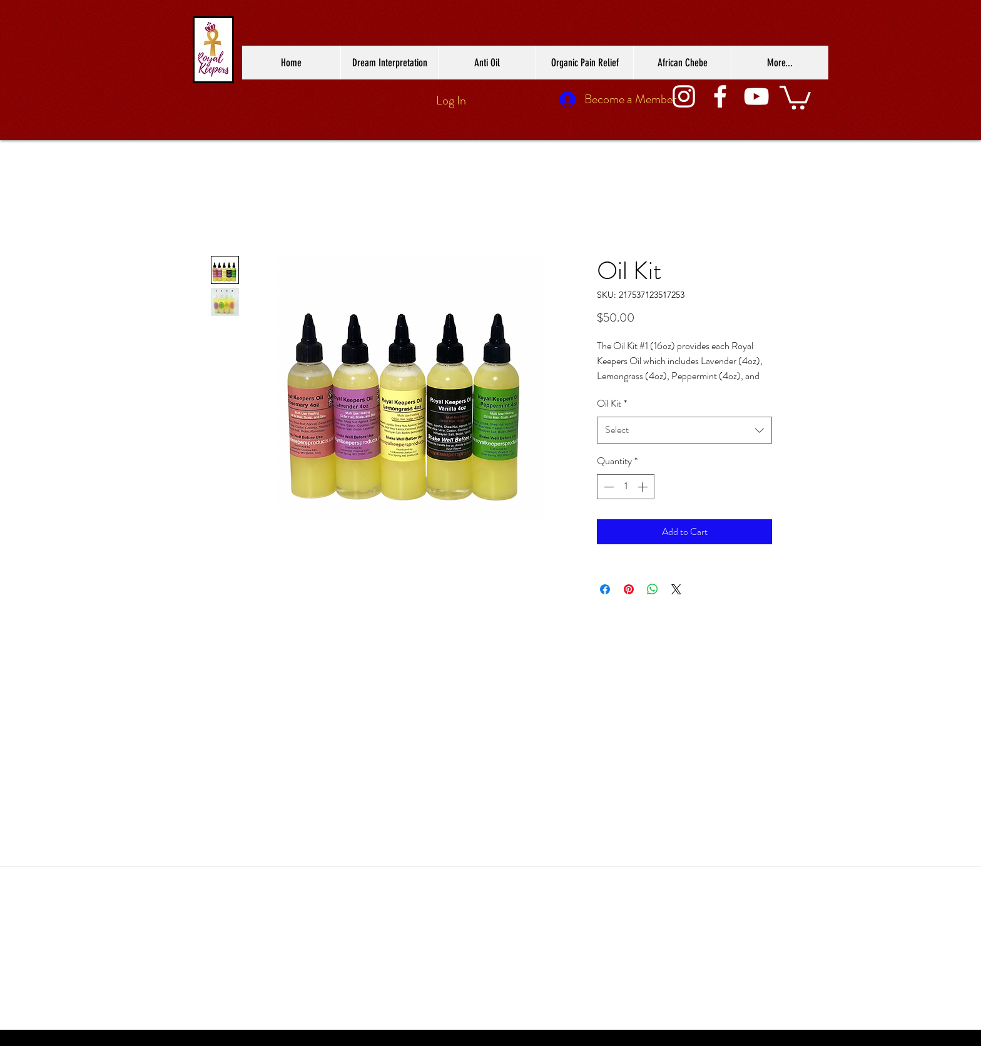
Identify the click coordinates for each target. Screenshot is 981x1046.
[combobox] (684, 430)
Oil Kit (612, 403)
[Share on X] (676, 589)
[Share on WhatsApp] (652, 589)
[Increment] (644, 487)
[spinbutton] (625, 487)
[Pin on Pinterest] (628, 589)
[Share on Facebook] (604, 589)
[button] (795, 96)
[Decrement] (607, 487)
